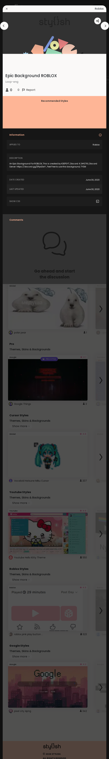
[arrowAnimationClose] (4, 26)
